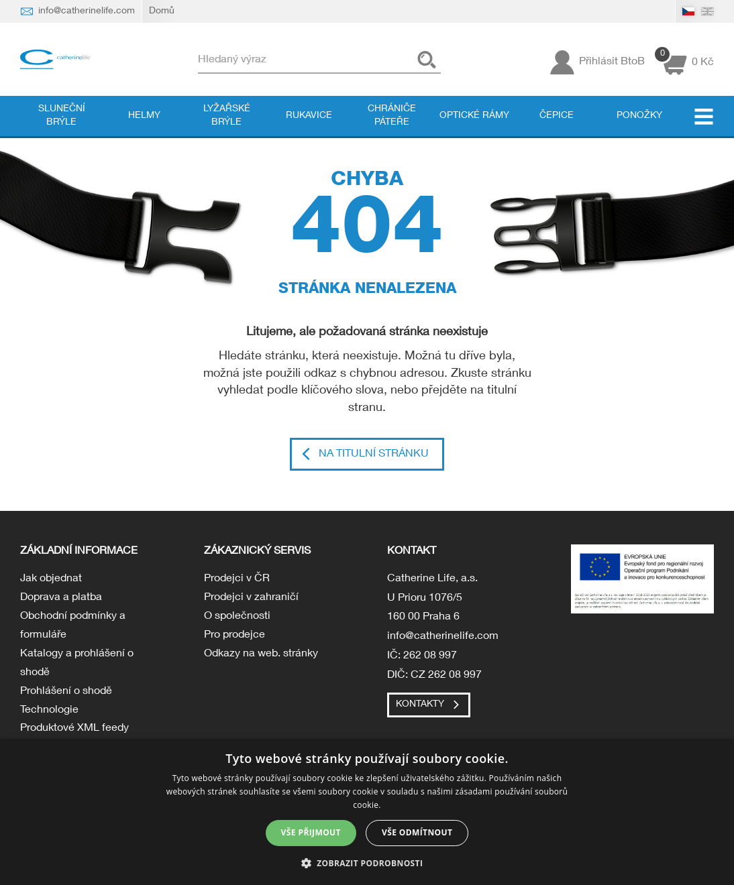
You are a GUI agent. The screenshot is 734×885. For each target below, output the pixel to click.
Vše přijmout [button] (311, 832)
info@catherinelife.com (443, 637)
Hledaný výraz (237, 60)
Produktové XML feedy (74, 734)
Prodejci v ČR (237, 580)
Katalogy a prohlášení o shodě (77, 667)
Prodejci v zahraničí (251, 598)
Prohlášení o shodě (66, 695)
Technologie (49, 714)
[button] (367, 862)
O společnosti (237, 618)
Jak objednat (51, 580)
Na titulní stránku (374, 454)
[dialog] (367, 812)
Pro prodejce (234, 637)
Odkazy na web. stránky (261, 657)
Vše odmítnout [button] (417, 832)
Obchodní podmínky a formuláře (72, 628)
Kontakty (420, 704)
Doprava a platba (61, 598)
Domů (161, 11)
